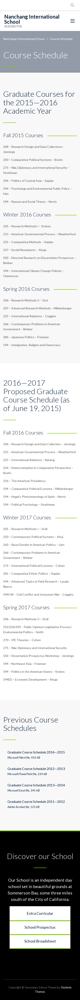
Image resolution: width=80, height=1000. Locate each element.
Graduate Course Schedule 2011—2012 (36, 801)
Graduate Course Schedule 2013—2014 (36, 785)
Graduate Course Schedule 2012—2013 (36, 769)
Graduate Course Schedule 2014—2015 (36, 752)
